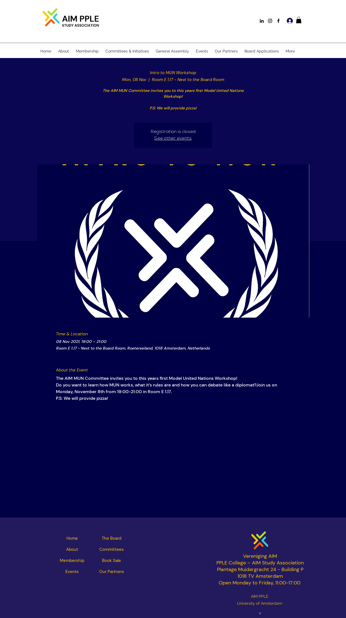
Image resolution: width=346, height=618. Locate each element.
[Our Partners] (111, 571)
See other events (173, 138)
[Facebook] (278, 21)
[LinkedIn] (262, 21)
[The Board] (111, 538)
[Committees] (111, 549)
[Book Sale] (111, 560)
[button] (298, 20)
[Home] (72, 538)
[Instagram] (270, 21)
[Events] (72, 571)
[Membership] (72, 560)
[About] (72, 549)
